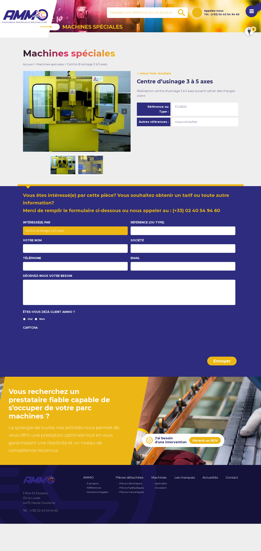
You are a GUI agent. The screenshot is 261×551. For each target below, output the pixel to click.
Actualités (210, 480)
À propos (93, 486)
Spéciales (161, 486)
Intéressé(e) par (36, 222)
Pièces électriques (130, 486)
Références (94, 490)
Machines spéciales (51, 64)
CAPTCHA (30, 331)
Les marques (185, 480)
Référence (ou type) (147, 222)
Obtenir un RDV (205, 443)
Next (124, 111)
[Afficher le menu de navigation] (250, 12)
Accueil (28, 64)
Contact (232, 480)
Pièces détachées (129, 480)
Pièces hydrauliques (131, 490)
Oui (30, 322)
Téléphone (32, 258)
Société (137, 240)
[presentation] (50, 342)
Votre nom (32, 240)
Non (42, 322)
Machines (158, 480)
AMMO (88, 480)
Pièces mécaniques (131, 495)
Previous (29, 111)
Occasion (161, 490)
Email (137, 258)
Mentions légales (97, 495)
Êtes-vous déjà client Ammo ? (49, 315)
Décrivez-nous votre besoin (47, 276)
